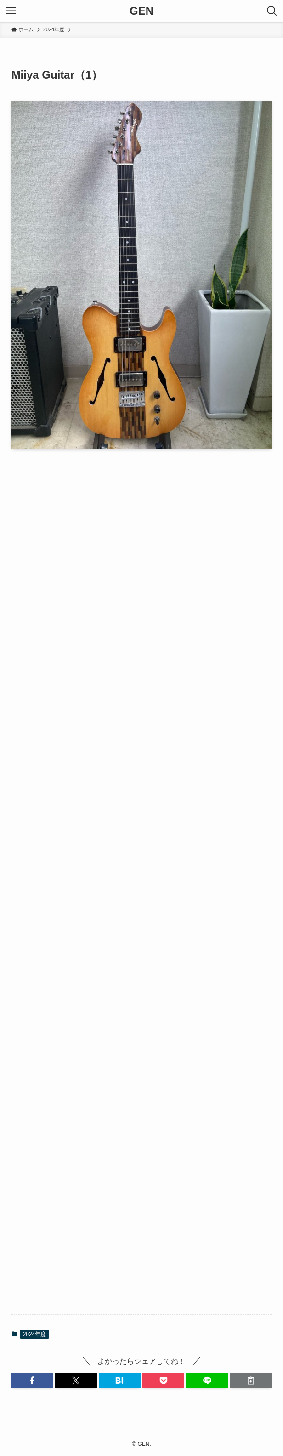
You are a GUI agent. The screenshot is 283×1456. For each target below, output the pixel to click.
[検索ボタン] (272, 11)
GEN (141, 11)
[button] (32, 1380)
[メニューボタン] (11, 11)
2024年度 (34, 1334)
